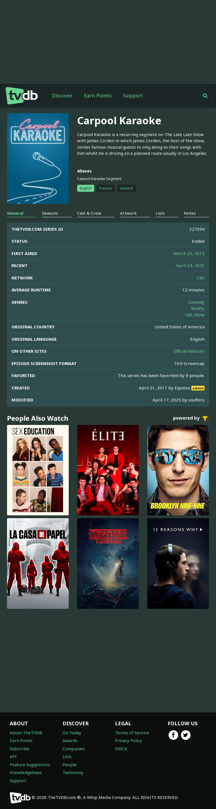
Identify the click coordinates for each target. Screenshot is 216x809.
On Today (72, 732)
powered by (191, 418)
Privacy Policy (128, 740)
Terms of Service (132, 732)
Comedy (196, 302)
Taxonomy (73, 772)
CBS (200, 277)
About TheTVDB (26, 732)
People (70, 764)
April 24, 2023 (190, 265)
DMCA (121, 748)
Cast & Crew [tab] (89, 213)
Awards (70, 740)
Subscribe (19, 748)
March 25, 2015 (188, 253)
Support (133, 95)
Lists (67, 756)
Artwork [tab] (128, 213)
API (13, 756)
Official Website (188, 351)
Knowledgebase (26, 772)
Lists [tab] (160, 213)
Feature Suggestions (30, 764)
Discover (62, 95)
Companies (74, 748)
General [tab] (15, 213)
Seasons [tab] (50, 213)
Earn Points (98, 95)
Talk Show (194, 314)
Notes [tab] (190, 213)
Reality (197, 308)
